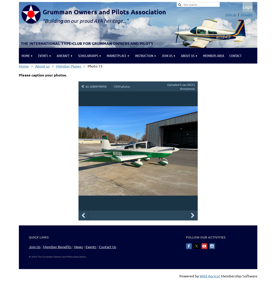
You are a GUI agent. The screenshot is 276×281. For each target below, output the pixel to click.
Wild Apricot (210, 276)
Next (193, 215)
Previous (83, 215)
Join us (230, 14)
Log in (248, 7)
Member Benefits (57, 247)
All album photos (96, 86)
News (78, 247)
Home (24, 66)
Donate (247, 14)
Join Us (35, 247)
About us (42, 66)
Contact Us (107, 247)
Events (91, 247)
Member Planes (68, 66)
